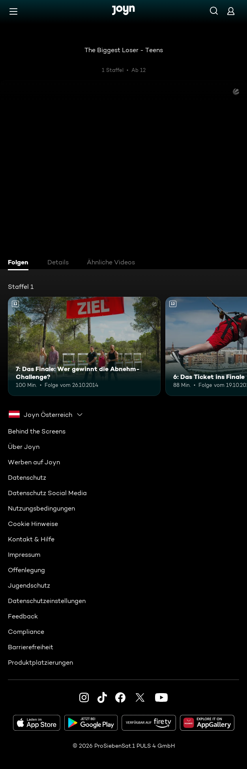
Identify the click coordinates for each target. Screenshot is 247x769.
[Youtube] (161, 697)
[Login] (230, 11)
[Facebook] (120, 697)
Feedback (23, 616)
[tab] (20, 263)
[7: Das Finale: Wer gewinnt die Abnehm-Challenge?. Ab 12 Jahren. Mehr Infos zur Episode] (84, 346)
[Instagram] (84, 697)
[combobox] (46, 414)
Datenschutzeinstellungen (47, 601)
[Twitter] (140, 697)
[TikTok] (102, 697)
